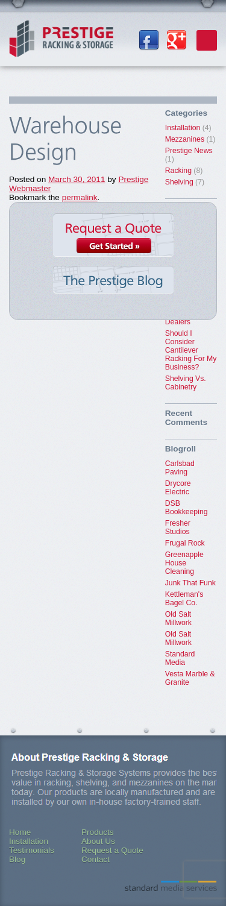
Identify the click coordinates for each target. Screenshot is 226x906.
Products (97, 832)
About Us (98, 841)
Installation (183, 128)
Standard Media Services (171, 886)
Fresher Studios (177, 527)
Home (20, 832)
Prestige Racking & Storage (61, 42)
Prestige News (189, 150)
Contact (95, 859)
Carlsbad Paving (180, 467)
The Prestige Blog (113, 284)
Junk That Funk (190, 583)
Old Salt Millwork (178, 618)
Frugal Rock (185, 543)
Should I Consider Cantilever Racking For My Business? (191, 350)
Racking (178, 170)
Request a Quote (113, 236)
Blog (17, 859)
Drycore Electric (178, 487)
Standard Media (180, 658)
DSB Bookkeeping (186, 507)
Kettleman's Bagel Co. (184, 598)
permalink (80, 197)
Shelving (179, 182)
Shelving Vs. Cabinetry (185, 382)
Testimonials (31, 850)
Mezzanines (184, 139)
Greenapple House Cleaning (184, 563)
